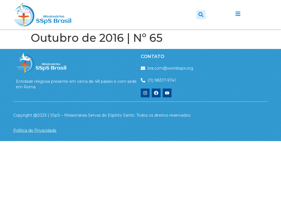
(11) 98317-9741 (162, 80)
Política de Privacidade (35, 130)
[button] (201, 14)
